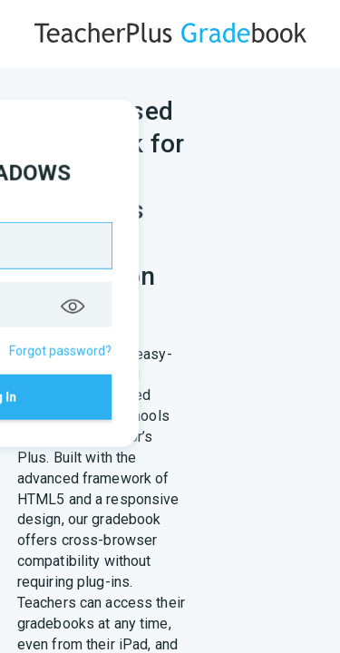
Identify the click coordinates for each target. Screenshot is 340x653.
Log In (170, 382)
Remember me (105, 325)
